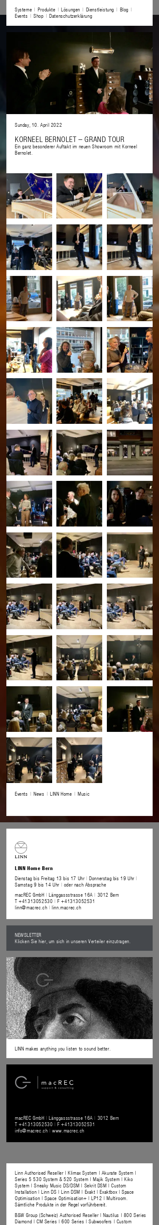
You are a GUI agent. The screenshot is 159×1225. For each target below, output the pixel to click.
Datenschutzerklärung (70, 15)
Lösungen (70, 9)
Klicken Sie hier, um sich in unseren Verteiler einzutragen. (73, 941)
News (38, 793)
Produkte (47, 9)
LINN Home (61, 793)
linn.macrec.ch (66, 907)
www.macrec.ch (68, 1130)
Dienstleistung (100, 9)
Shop (38, 15)
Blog (124, 9)
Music (83, 793)
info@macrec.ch (31, 1130)
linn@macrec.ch (31, 907)
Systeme (23, 9)
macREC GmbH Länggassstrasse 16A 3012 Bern (67, 894)
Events (21, 15)
